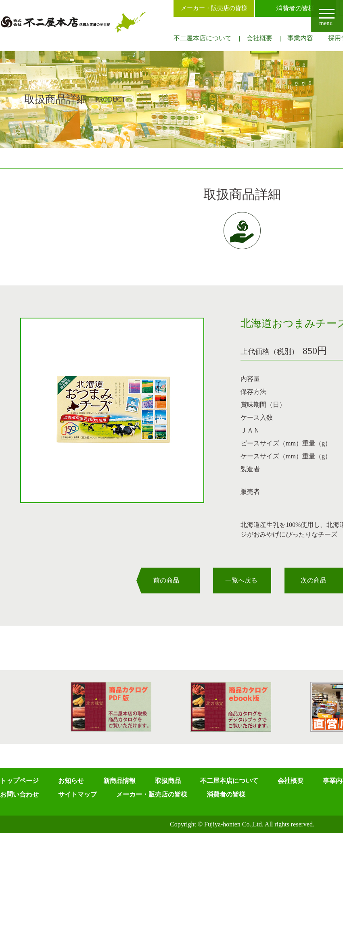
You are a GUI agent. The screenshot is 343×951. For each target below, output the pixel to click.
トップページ (19, 780)
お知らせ (71, 780)
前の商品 (166, 580)
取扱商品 (168, 780)
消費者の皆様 (295, 8)
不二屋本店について (203, 38)
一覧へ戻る (241, 580)
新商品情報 (119, 780)
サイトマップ (77, 794)
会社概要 (259, 38)
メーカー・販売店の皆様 (214, 8)
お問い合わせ (19, 794)
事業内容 (300, 38)
